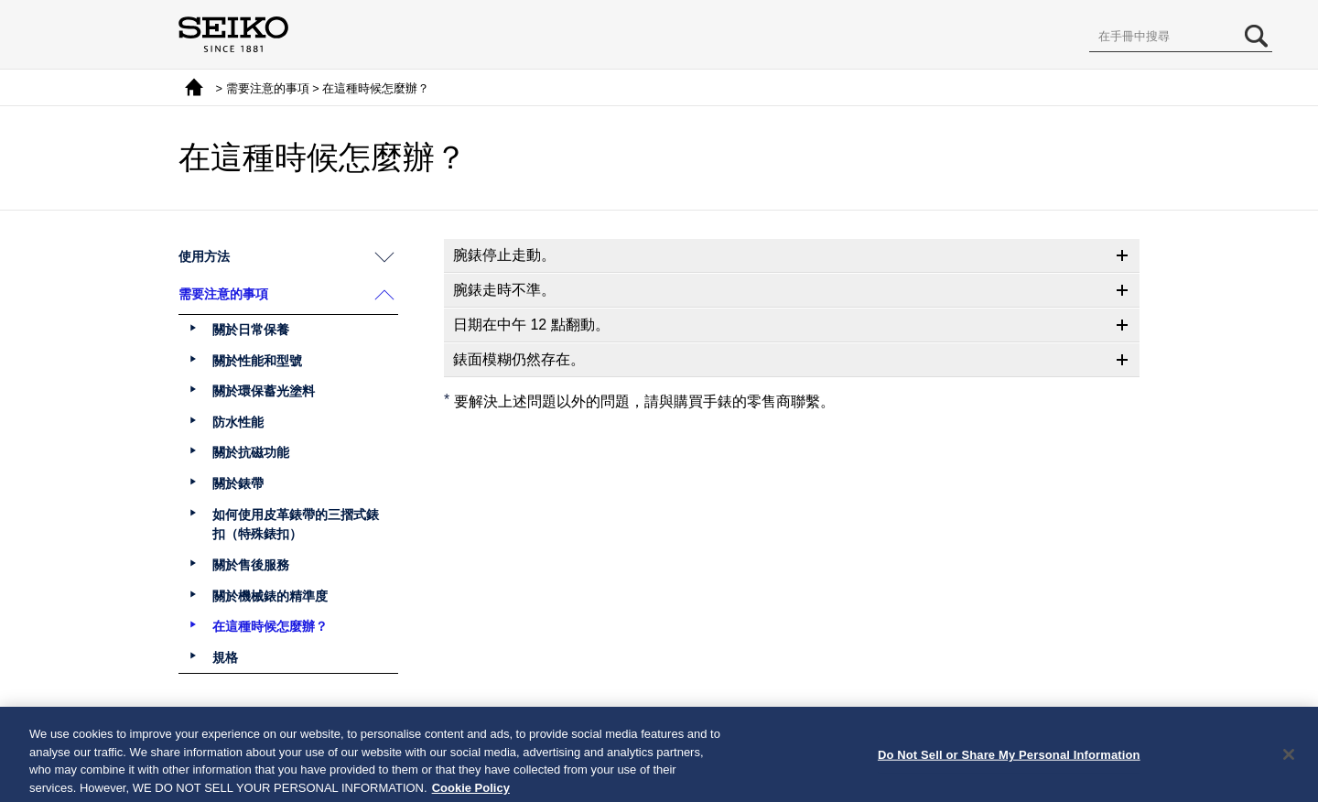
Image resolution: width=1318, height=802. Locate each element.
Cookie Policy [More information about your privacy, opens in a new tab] (471, 793)
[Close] (1289, 760)
